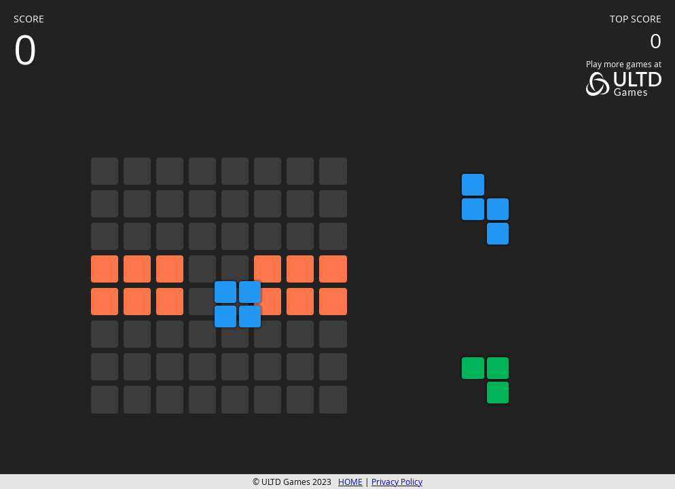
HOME (350, 482)
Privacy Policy (396, 482)
